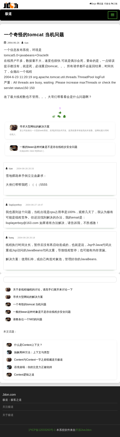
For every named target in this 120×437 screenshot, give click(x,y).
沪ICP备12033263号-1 (42, 429)
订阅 (114, 3)
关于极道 (8, 415)
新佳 (107, 3)
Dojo (92, 3)
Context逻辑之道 (24, 374)
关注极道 (8, 406)
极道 (8, 14)
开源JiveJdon (83, 429)
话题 (100, 3)
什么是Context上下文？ (28, 344)
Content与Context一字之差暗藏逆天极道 (38, 359)
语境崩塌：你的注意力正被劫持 (33, 367)
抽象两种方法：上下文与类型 (31, 352)
